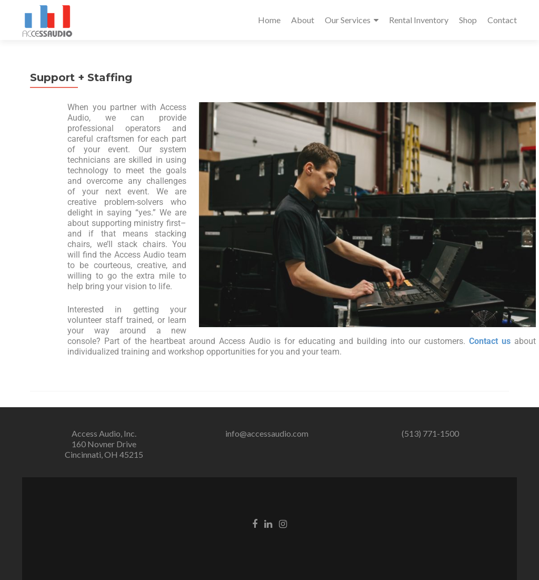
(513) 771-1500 (430, 433)
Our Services (348, 20)
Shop (468, 20)
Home (269, 20)
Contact (502, 20)
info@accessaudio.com (266, 433)
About (302, 20)
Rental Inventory (418, 20)
